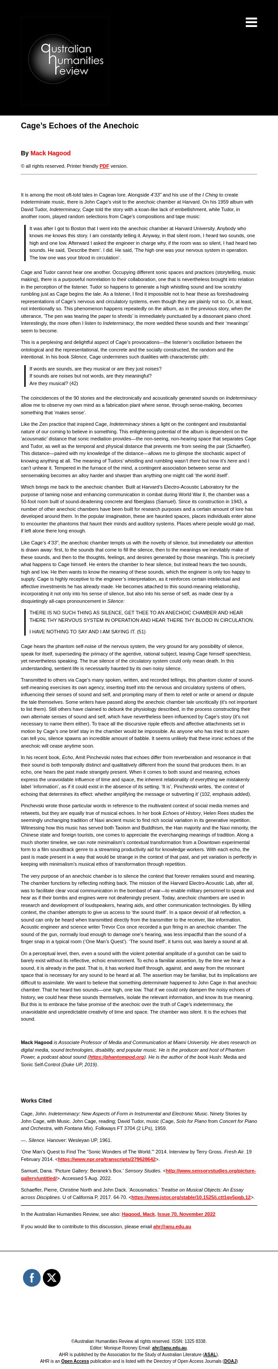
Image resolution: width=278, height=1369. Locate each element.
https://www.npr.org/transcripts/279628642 (107, 1159)
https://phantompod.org (116, 1057)
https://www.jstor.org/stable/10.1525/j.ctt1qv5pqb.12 (191, 1197)
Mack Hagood (50, 153)
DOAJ (230, 1361)
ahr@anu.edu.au (172, 1226)
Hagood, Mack (138, 1214)
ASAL (210, 1354)
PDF (104, 166)
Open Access (75, 1361)
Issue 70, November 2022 (187, 1214)
